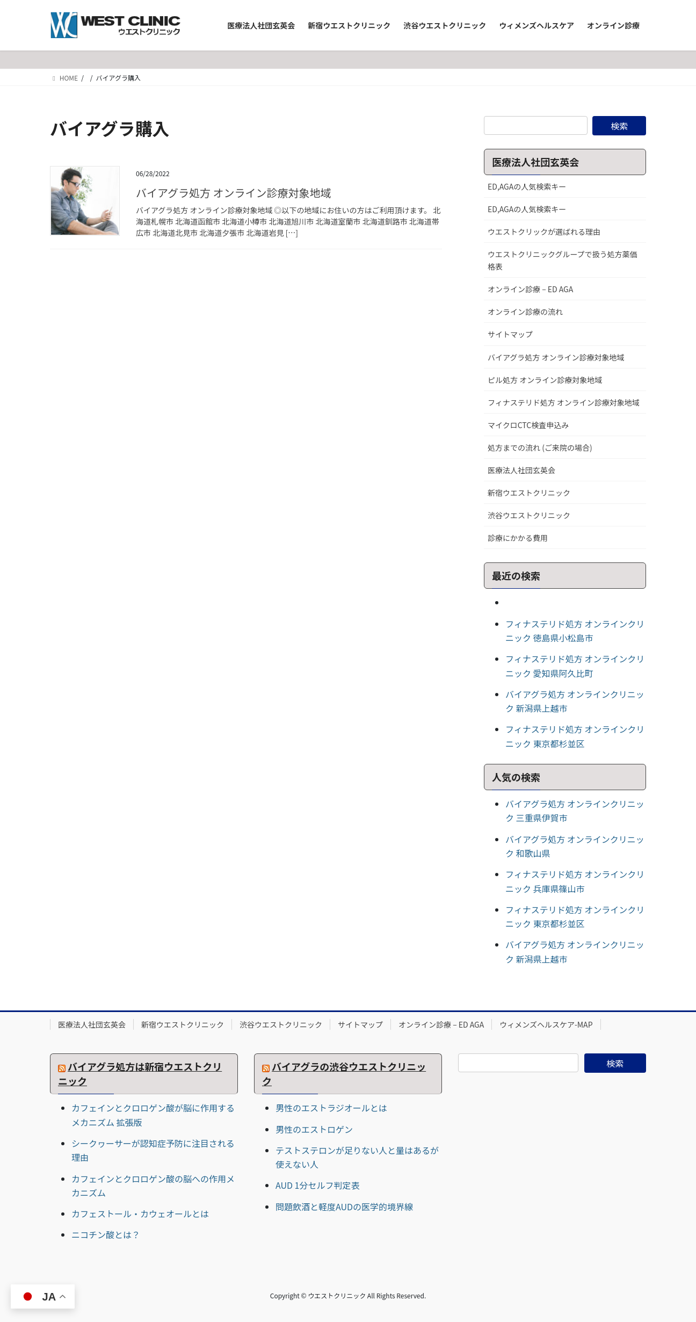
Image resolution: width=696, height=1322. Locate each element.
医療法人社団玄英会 (521, 470)
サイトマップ (510, 334)
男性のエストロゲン (314, 1129)
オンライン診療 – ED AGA (530, 289)
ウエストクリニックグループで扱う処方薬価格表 (562, 260)
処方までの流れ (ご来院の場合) (540, 447)
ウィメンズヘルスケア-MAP (545, 1024)
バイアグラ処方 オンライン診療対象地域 (233, 192)
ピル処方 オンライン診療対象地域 (545, 379)
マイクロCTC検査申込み (528, 425)
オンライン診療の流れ (525, 311)
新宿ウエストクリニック (529, 492)
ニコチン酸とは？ (105, 1234)
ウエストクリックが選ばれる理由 (544, 231)
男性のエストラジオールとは (331, 1107)
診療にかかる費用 (518, 537)
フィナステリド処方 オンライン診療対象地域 (564, 402)
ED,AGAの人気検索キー (527, 186)
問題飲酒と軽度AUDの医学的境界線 (344, 1206)
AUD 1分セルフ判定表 (317, 1185)
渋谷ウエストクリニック (529, 515)
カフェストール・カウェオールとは (140, 1213)
